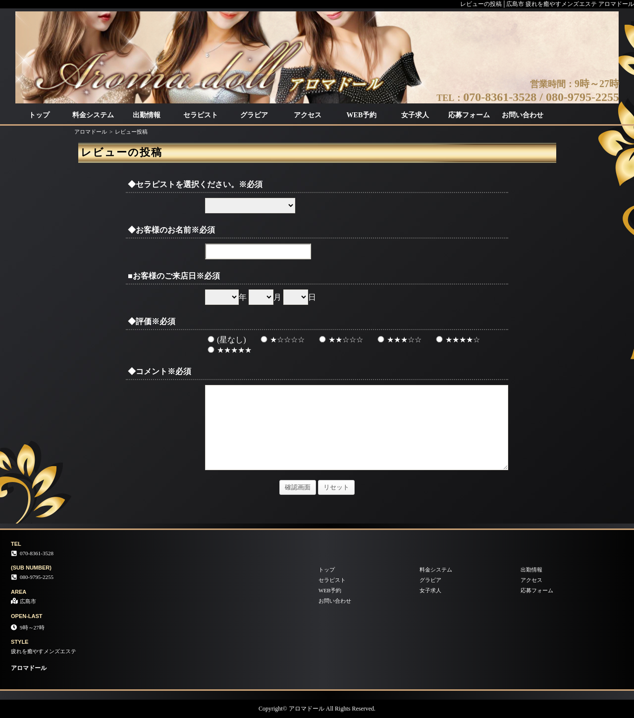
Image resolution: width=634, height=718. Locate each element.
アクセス (307, 115)
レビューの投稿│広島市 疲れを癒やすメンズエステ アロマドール (547, 3)
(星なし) (225, 339)
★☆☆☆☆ (281, 339)
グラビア (254, 115)
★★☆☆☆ (340, 339)
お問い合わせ (522, 115)
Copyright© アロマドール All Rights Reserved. (317, 708)
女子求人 (415, 115)
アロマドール (90, 132)
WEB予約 (362, 115)
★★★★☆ (456, 339)
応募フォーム (469, 115)
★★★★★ (228, 350)
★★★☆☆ (398, 339)
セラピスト (200, 115)
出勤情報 (146, 115)
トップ (39, 115)
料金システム (93, 115)
